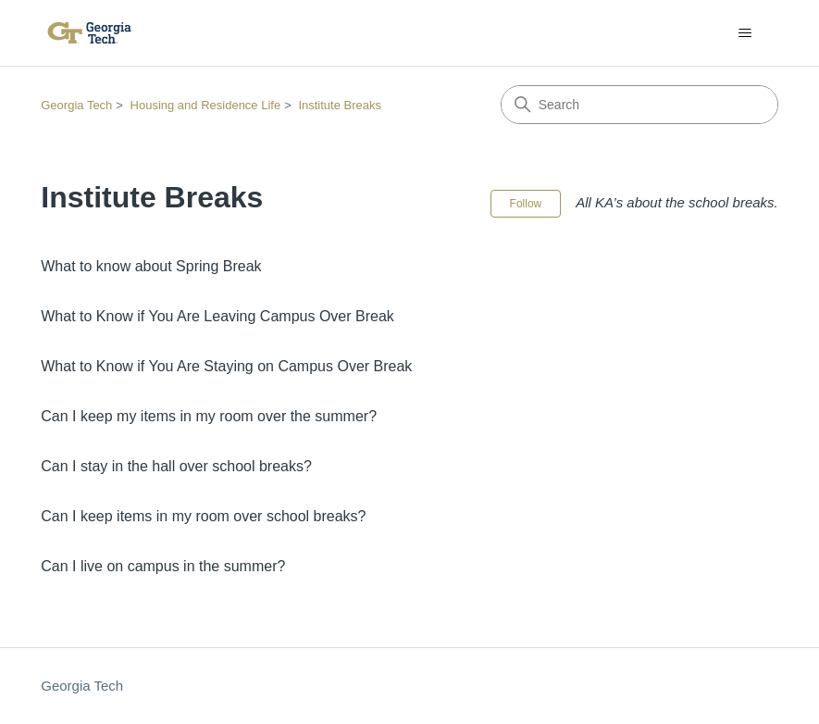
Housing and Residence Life (205, 105)
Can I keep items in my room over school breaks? (203, 516)
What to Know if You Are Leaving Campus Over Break (217, 316)
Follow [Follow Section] (526, 203)
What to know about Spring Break (151, 266)
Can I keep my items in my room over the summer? (209, 416)
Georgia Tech (76, 105)
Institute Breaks (339, 105)
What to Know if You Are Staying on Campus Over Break (226, 366)
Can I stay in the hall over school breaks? (176, 466)
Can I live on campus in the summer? (163, 566)
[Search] (639, 104)
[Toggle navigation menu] (745, 33)
